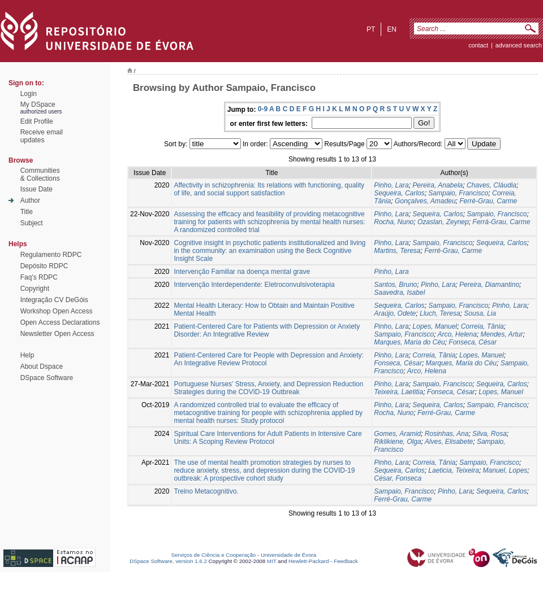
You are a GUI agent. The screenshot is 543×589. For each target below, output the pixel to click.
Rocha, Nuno (393, 222)
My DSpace (37, 104)
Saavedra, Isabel (399, 292)
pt (371, 29)
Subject (31, 223)
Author (30, 200)
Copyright (34, 289)
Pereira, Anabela (437, 185)
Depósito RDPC (44, 266)
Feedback (346, 561)
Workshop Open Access (56, 311)
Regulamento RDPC (51, 255)
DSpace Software (46, 378)
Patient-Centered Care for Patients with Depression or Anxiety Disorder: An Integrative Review (267, 330)
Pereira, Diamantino (489, 285)
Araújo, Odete (395, 313)
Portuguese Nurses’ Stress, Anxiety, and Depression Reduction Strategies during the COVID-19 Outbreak (268, 388)
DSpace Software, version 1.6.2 (168, 561)
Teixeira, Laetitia (398, 392)
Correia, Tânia (482, 326)
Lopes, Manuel (434, 326)
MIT (272, 561)
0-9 (263, 109)
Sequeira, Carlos (399, 193)
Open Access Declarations (60, 322)
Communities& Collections (40, 174)
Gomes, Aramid (397, 434)
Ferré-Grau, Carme (488, 201)
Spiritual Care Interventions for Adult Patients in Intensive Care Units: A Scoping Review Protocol (267, 438)
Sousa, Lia (480, 313)
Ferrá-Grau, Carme (501, 222)
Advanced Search (518, 45)
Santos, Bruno (395, 285)
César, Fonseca (397, 478)
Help (27, 355)
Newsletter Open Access (57, 334)
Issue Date (36, 189)
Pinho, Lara (391, 185)
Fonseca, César (473, 342)
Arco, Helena (457, 334)
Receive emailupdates (41, 136)
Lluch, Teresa (440, 313)
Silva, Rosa (489, 434)
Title (26, 212)
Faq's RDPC (39, 277)
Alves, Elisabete (449, 442)
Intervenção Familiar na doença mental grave (242, 272)
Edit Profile (36, 121)
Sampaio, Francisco (458, 193)
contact (478, 45)
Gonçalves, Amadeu (425, 201)
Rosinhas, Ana (447, 434)
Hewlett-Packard (308, 561)
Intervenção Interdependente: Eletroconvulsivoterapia (254, 285)
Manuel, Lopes (505, 470)
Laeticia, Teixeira (453, 470)
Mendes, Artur (502, 334)
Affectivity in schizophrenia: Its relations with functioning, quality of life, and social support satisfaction (269, 189)
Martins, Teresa (397, 251)
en (392, 29)
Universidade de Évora (288, 555)
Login (28, 94)
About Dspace (41, 366)
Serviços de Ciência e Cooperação (213, 555)
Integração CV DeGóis (54, 300)
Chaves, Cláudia (491, 185)
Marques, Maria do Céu (409, 342)
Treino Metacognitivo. (206, 491)
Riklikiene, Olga (397, 442)
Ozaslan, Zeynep (443, 222)
